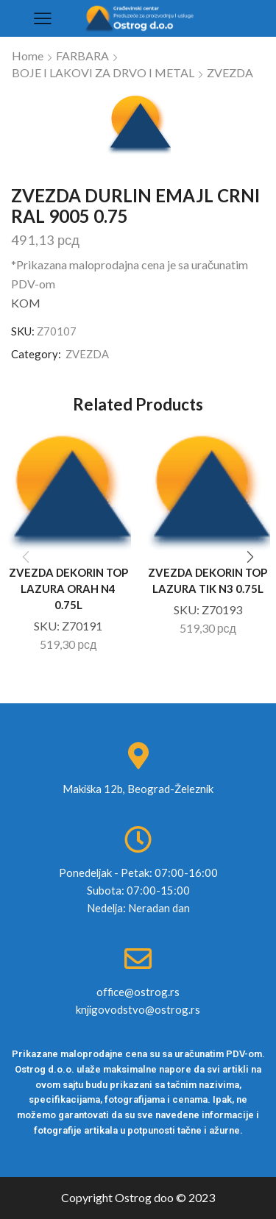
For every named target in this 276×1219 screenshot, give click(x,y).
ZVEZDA (230, 72)
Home (27, 56)
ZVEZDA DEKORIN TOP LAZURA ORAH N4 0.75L (68, 588)
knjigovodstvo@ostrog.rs (138, 1009)
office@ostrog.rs (138, 991)
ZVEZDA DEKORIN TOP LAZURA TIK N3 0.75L (207, 580)
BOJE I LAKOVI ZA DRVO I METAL (103, 72)
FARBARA (82, 56)
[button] (250, 557)
